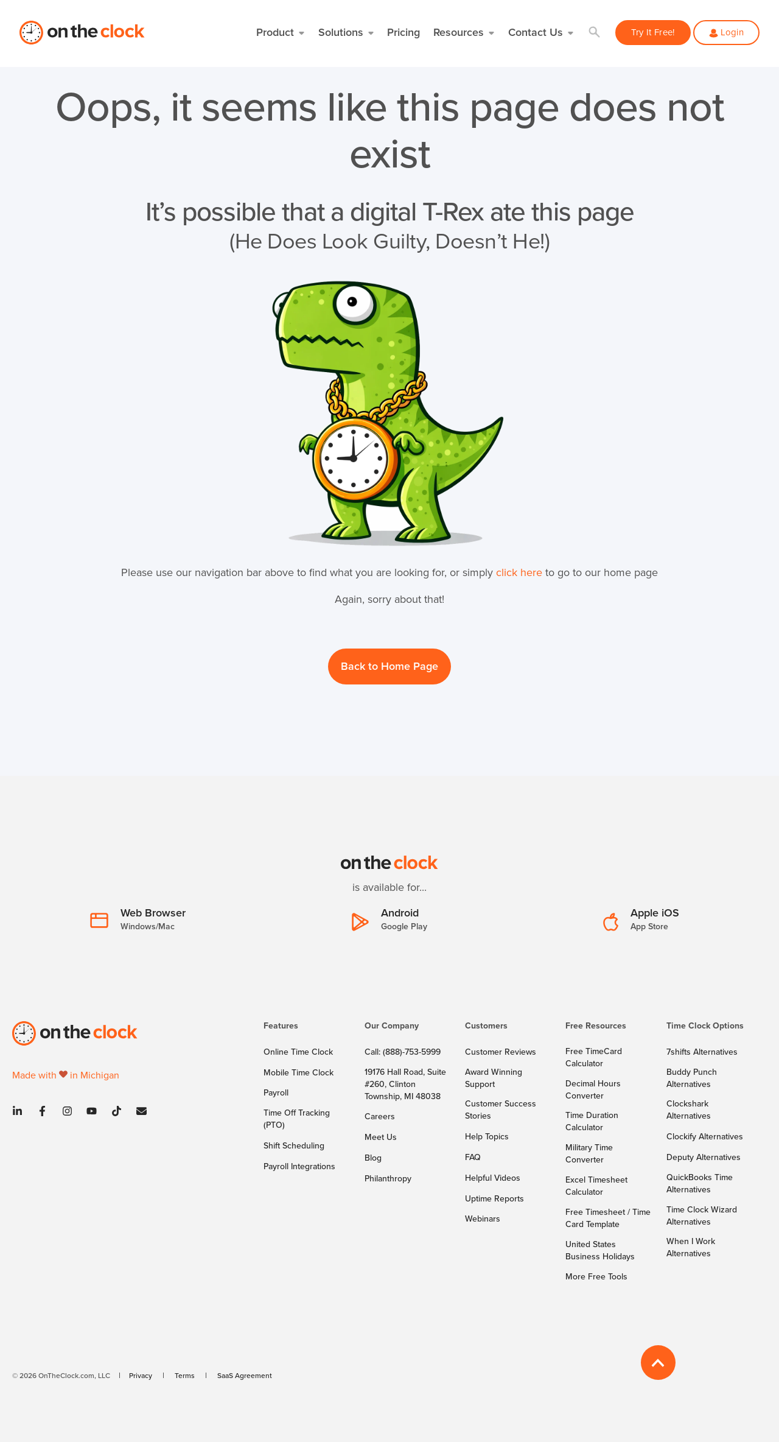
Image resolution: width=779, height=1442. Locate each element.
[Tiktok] (116, 1111)
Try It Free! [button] (653, 32)
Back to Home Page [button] (389, 666)
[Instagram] (67, 1111)
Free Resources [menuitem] (595, 1026)
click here (519, 572)
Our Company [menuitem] (392, 1026)
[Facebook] (42, 1111)
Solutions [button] (340, 32)
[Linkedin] (21, 1111)
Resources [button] (458, 32)
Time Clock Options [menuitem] (705, 1026)
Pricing (403, 32)
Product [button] (275, 32)
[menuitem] (306, 1031)
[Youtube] (91, 1111)
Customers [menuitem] (486, 1026)
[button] (594, 32)
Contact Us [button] (535, 32)
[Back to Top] (658, 1362)
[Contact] (138, 1111)
